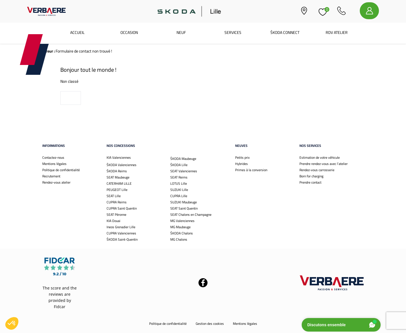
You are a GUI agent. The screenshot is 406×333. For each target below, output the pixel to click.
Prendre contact (310, 182)
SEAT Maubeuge (118, 177)
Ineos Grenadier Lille (121, 227)
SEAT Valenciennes (183, 171)
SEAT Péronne (116, 214)
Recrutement (51, 176)
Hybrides (241, 163)
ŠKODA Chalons (181, 233)
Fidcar (59, 306)
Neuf (181, 32)
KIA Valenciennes (119, 157)
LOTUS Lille (178, 183)
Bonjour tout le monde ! (88, 69)
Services (232, 32)
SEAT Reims (178, 177)
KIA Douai (113, 220)
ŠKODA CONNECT (284, 32)
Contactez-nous (53, 157)
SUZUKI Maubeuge (183, 202)
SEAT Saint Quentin (184, 208)
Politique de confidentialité (61, 170)
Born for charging (311, 176)
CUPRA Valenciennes (121, 233)
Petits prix (242, 157)
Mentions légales (54, 163)
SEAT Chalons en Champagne (190, 214)
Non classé (69, 81)
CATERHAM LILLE (119, 183)
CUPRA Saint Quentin (122, 208)
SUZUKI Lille (179, 189)
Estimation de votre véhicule (319, 157)
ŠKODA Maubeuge (183, 158)
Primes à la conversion (251, 170)
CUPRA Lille (178, 196)
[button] (12, 323)
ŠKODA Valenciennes (121, 165)
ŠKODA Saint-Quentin (122, 239)
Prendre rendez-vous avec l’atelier (323, 163)
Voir (70, 98)
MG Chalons (178, 239)
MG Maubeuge (180, 227)
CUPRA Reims (117, 202)
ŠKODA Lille (178, 165)
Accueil (77, 32)
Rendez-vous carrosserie (316, 170)
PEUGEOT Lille (117, 189)
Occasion (129, 32)
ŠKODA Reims (117, 171)
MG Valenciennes (182, 220)
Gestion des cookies (210, 323)
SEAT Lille (114, 196)
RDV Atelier (337, 32)
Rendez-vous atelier (56, 182)
